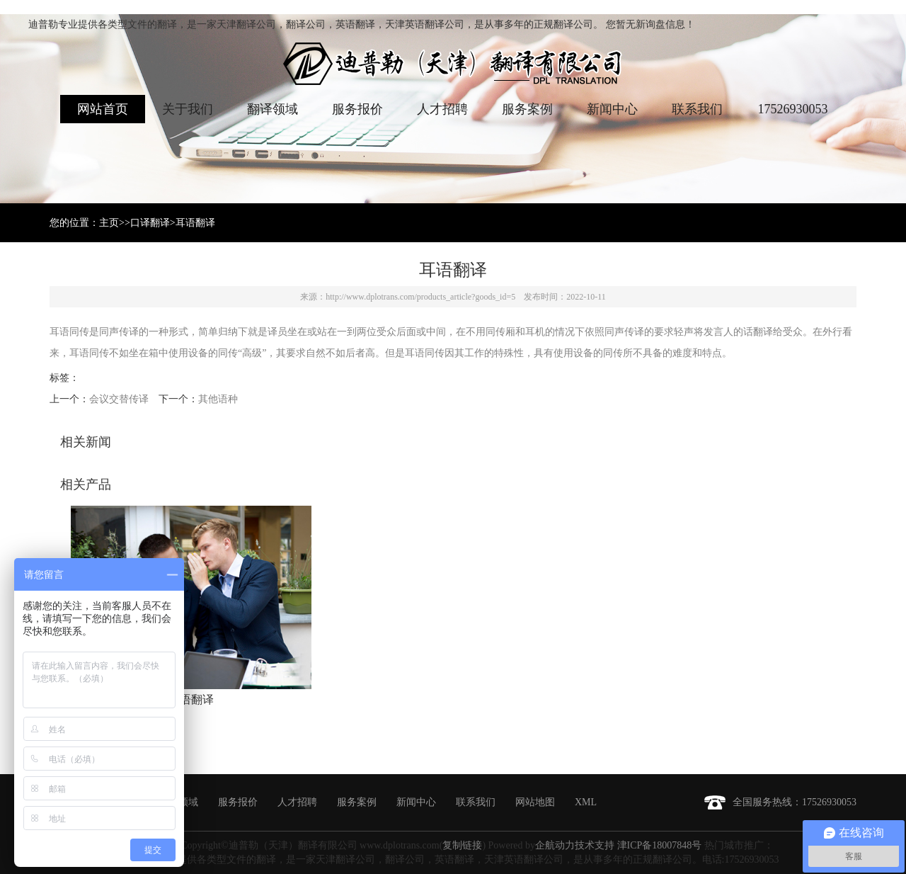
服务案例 (527, 109)
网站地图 (535, 802)
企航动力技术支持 (574, 845)
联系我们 (697, 109)
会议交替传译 (119, 399)
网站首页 (102, 109)
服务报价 (357, 109)
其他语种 (218, 399)
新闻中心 (612, 109)
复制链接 (462, 845)
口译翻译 (150, 222)
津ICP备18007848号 (659, 845)
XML (586, 802)
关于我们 (187, 109)
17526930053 (793, 109)
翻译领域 (272, 109)
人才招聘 (442, 109)
